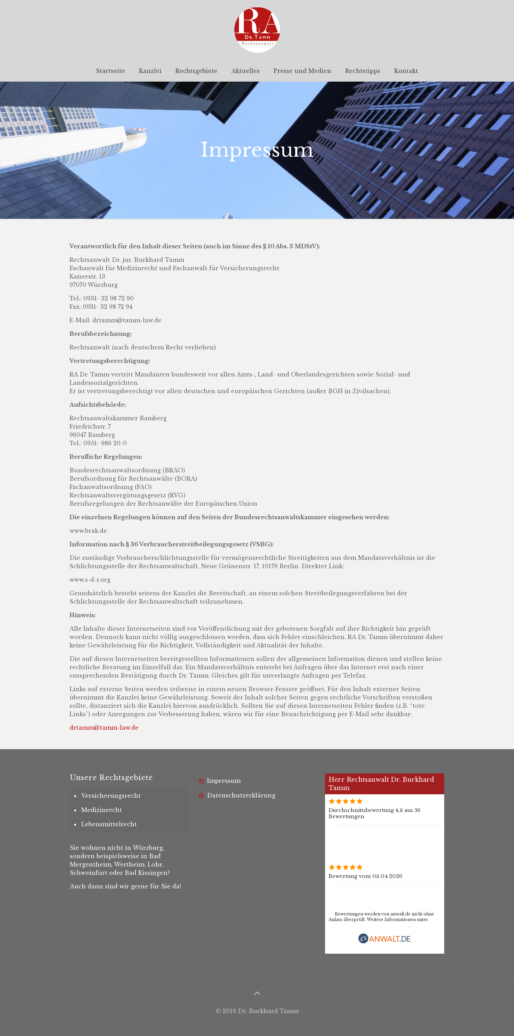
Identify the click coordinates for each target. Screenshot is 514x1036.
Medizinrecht (101, 809)
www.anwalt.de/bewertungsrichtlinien (369, 925)
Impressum (224, 780)
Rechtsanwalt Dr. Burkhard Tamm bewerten (418, 897)
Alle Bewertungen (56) (358, 831)
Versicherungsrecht (111, 795)
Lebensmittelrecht (109, 824)
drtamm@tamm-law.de (104, 727)
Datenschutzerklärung (241, 795)
